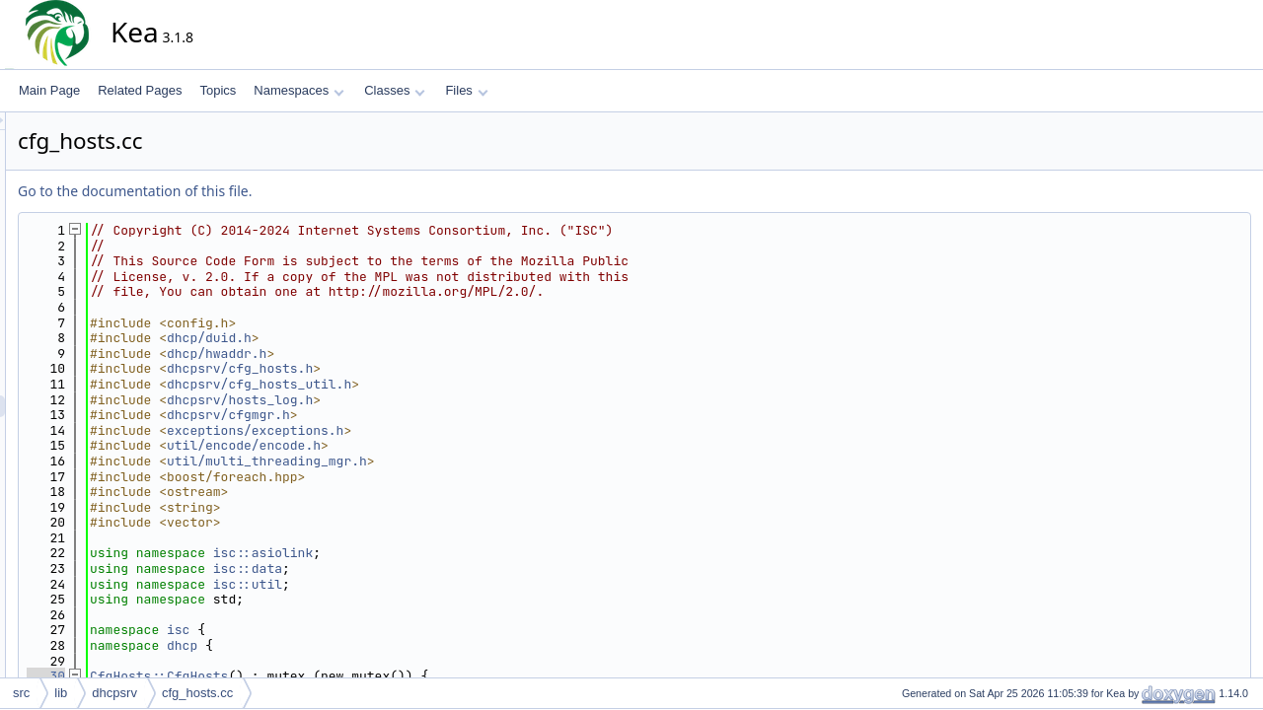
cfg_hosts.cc (197, 692)
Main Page (49, 90)
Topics (217, 90)
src (21, 692)
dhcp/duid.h (386, 337)
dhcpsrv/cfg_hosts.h (417, 368)
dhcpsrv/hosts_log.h (417, 399)
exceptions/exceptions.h (432, 430)
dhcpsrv (114, 692)
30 (223, 676)
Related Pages (140, 90)
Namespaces (298, 90)
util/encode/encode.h (421, 445)
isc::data (425, 568)
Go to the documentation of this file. (312, 190)
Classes (394, 90)
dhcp (359, 645)
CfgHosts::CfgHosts (336, 676)
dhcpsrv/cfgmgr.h (406, 414)
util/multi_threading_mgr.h (444, 461)
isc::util (425, 584)
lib (60, 692)
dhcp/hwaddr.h (394, 353)
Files (466, 90)
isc (355, 629)
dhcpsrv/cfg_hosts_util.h (436, 384)
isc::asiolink (440, 552)
